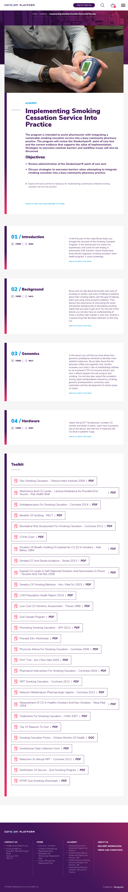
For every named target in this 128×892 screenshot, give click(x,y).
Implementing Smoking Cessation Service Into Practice (78, 869)
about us (103, 842)
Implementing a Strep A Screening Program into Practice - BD (78, 855)
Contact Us (10, 842)
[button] (102, 5)
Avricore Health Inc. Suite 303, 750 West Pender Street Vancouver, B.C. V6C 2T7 (17, 853)
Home (34, 14)
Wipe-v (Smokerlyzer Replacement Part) (46, 862)
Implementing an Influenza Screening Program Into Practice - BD (79, 862)
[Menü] (123, 5)
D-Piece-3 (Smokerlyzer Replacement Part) (47, 850)
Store (40, 842)
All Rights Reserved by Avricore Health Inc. (21, 887)
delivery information (110, 846)
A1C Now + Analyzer (46, 846)
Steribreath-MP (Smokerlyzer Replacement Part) (48, 856)
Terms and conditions (110, 850)
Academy (43, 14)
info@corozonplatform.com (17, 846)
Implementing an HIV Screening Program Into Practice (78, 848)
